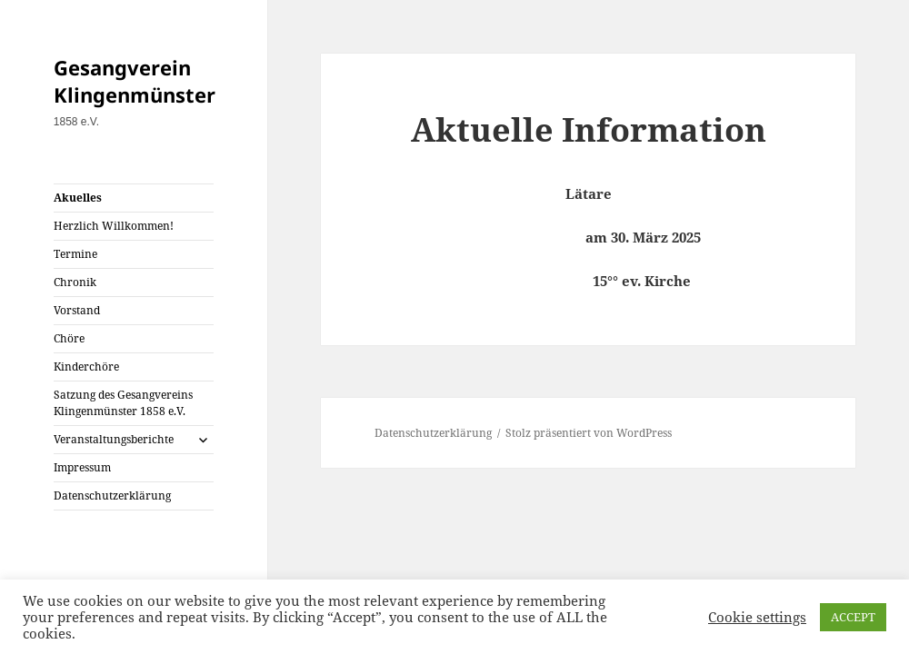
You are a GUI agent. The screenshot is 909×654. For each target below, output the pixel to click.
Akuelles (78, 197)
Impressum (82, 467)
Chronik (75, 282)
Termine (75, 254)
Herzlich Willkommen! (114, 225)
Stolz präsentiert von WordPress (588, 433)
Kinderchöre (86, 366)
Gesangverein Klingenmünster (134, 81)
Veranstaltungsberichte (114, 439)
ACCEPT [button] (853, 617)
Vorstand (77, 310)
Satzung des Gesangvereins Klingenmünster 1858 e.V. (123, 403)
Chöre (69, 338)
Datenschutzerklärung (112, 495)
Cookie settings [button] (757, 617)
